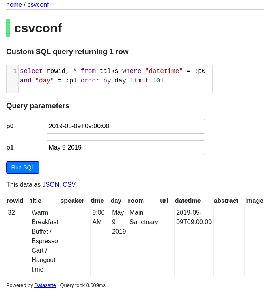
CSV (69, 184)
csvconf (37, 4)
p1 (10, 147)
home (14, 4)
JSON (51, 184)
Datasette (45, 285)
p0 (10, 126)
